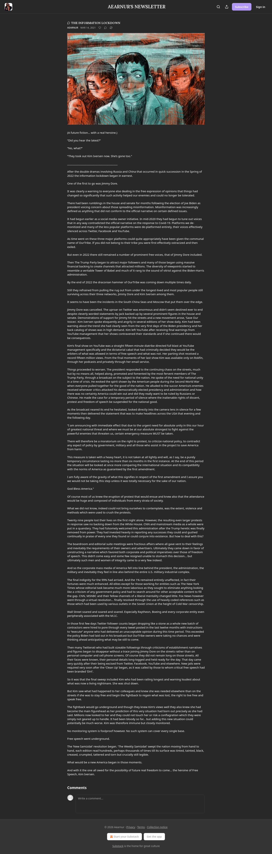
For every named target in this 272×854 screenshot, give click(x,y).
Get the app (154, 836)
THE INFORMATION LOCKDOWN (93, 23)
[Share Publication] (226, 7)
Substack (118, 846)
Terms (141, 827)
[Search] (218, 7)
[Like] (99, 27)
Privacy (130, 827)
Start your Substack (124, 837)
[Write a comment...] (140, 804)
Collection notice (157, 827)
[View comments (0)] (105, 27)
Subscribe (241, 7)
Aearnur (72, 27)
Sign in (260, 7)
